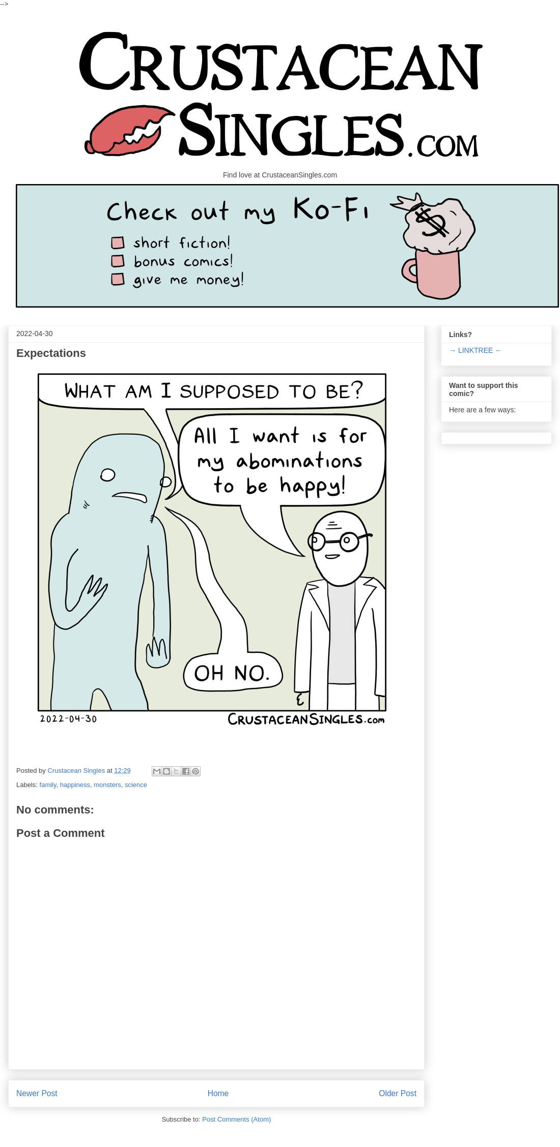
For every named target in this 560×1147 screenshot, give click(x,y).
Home (218, 1093)
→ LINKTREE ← (475, 350)
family (48, 785)
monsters (107, 785)
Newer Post (37, 1093)
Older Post (397, 1093)
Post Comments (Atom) (236, 1119)
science (136, 785)
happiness (75, 785)
